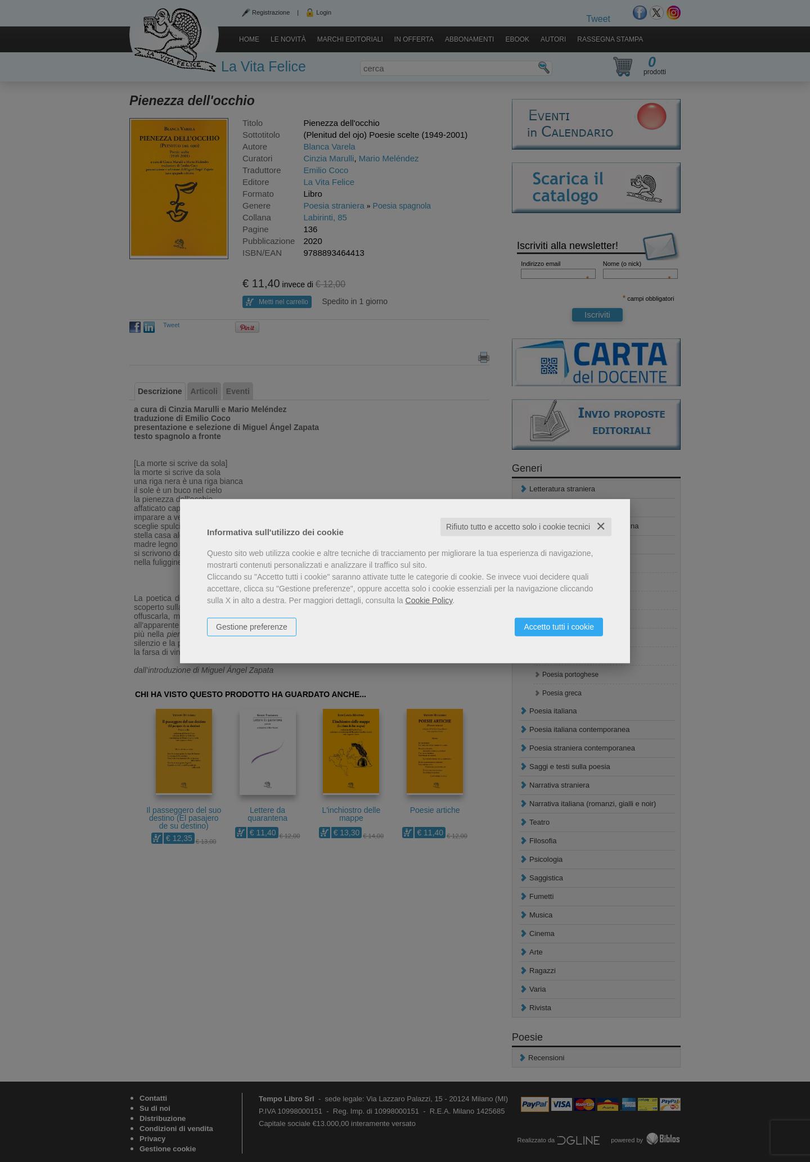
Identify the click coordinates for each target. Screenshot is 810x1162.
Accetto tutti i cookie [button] (559, 626)
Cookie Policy (429, 600)
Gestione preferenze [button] (251, 626)
